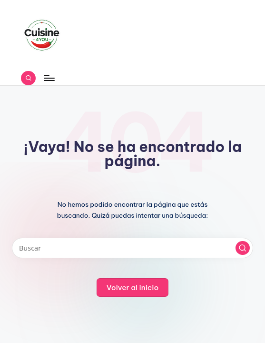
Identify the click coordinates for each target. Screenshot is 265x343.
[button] (243, 248)
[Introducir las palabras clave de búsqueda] (132, 248)
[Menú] (49, 78)
